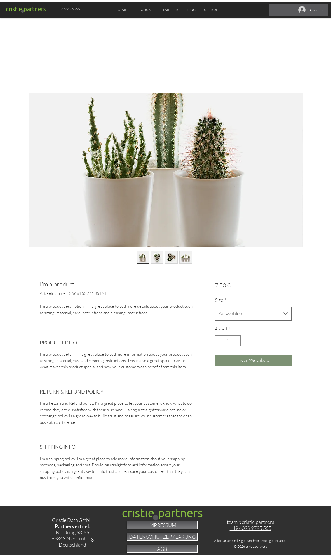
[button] (170, 10)
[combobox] (253, 314)
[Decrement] (219, 341)
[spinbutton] (228, 341)
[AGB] (162, 549)
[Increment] (236, 341)
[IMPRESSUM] (162, 525)
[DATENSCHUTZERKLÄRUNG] (162, 537)
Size (220, 300)
